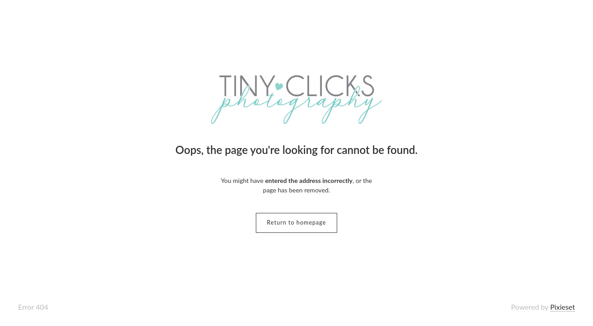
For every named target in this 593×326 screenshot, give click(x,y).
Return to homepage (296, 222)
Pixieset (562, 306)
